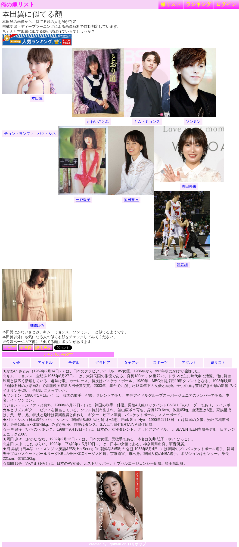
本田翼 (37, 98)
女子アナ (131, 363)
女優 (16, 363)
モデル (73, 363)
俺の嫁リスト (18, 5)
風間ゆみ (37, 326)
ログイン (226, 4)
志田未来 (189, 187)
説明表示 (43, 347)
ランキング (198, 4)
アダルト (189, 363)
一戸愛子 (83, 200)
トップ (9, 347)
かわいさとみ (98, 122)
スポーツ (160, 363)
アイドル (45, 363)
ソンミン (193, 122)
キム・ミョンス (147, 122)
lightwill (114, 544)
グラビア (102, 363)
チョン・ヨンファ (19, 134)
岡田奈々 (131, 200)
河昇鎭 (182, 265)
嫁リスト (171, 4)
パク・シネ (46, 134)
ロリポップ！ (138, 544)
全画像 (25, 347)
